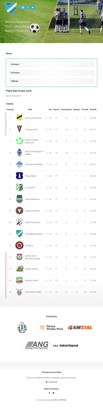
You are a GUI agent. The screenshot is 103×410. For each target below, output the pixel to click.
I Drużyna (15, 64)
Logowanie (53, 382)
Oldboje (14, 81)
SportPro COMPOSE (59, 400)
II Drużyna (15, 73)
